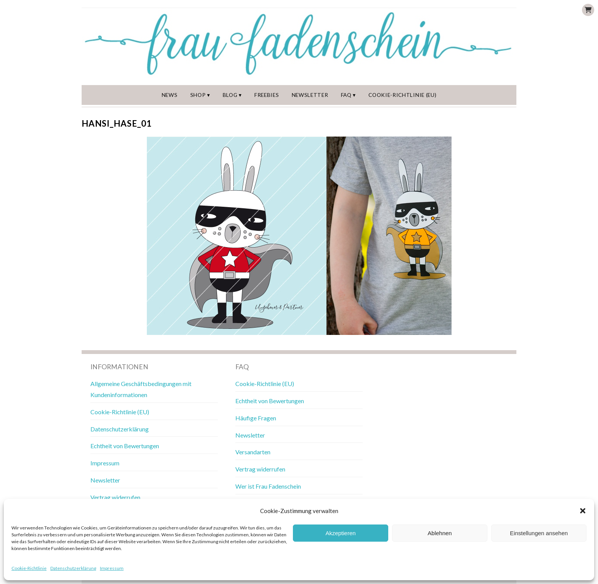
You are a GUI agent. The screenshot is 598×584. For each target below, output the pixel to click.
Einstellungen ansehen (539, 533)
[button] (583, 511)
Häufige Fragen (255, 418)
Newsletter (311, 95)
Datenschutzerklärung (73, 568)
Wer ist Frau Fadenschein (268, 486)
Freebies (268, 95)
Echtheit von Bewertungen (124, 446)
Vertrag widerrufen (115, 497)
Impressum (112, 568)
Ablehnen (440, 533)
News (170, 95)
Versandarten (252, 452)
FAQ (347, 95)
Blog (230, 95)
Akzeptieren (340, 533)
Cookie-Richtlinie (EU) (403, 95)
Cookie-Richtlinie (29, 568)
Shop (199, 95)
